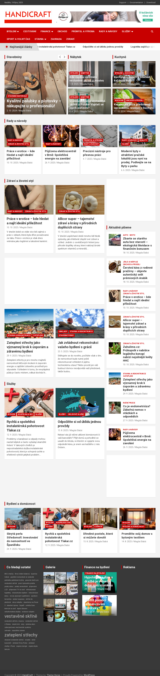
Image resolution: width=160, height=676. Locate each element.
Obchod (62, 31)
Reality (143, 140)
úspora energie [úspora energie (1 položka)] (21, 646)
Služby (126, 31)
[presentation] (60, 57)
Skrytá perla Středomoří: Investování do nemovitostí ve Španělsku (22, 539)
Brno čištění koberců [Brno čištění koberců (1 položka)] (22, 574)
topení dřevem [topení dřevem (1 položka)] (22, 609)
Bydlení (11, 31)
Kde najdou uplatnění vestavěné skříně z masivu (87, 78)
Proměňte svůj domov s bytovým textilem (137, 535)
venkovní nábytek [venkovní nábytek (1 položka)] (28, 612)
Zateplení (38, 335)
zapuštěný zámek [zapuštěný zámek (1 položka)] (18, 631)
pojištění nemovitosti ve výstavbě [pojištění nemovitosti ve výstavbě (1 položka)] (22, 577)
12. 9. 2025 (12, 435)
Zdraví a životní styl (18, 144)
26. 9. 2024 (89, 612)
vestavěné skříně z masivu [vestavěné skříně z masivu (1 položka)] (14, 621)
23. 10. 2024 (119, 84)
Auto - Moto (129, 235)
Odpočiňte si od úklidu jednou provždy (110, 46)
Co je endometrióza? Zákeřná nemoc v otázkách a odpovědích (136, 411)
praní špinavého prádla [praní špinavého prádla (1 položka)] (26, 583)
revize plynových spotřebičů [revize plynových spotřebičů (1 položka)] (20, 596)
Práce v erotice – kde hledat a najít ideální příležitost (21, 154)
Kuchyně (120, 57)
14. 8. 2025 (127, 541)
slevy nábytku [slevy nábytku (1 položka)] (17, 602)
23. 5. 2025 (63, 351)
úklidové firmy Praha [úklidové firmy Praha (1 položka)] (20, 643)
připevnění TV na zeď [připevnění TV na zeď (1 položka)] (17, 590)
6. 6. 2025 (74, 111)
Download (151, 2)
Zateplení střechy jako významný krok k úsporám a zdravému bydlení (27, 347)
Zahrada (56, 39)
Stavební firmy (66, 335)
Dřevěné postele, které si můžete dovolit (98, 535)
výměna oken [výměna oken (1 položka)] (30, 624)
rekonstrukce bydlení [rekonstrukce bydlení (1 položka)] (19, 593)
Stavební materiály (17, 96)
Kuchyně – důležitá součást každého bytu (132, 78)
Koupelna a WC (25, 414)
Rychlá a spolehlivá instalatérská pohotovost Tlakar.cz (53, 46)
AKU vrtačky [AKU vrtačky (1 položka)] (8, 574)
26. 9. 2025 (50, 162)
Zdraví (70, 39)
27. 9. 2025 (128, 420)
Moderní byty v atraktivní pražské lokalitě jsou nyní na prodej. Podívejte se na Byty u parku (136, 158)
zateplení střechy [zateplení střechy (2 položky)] (20, 635)
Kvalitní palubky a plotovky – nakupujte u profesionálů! (34, 103)
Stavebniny (14, 57)
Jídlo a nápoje (130, 262)
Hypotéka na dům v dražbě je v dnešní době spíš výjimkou (98, 581)
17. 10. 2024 (119, 111)
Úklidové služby (76, 414)
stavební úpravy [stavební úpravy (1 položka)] (12, 605)
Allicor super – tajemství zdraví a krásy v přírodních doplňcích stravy (77, 223)
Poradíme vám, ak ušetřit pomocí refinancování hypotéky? (97, 602)
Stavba (39, 39)
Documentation (136, 2)
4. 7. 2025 (87, 159)
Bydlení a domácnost (21, 504)
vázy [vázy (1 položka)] (22, 624)
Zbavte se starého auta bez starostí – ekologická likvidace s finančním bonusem (137, 243)
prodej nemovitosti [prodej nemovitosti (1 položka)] (21, 586)
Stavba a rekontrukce (19, 335)
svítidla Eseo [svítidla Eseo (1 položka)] (30, 605)
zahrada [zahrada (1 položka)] (7, 631)
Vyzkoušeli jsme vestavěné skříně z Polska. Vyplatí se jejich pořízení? (87, 104)
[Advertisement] (54, 281)
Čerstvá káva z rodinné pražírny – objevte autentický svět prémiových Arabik (138, 273)
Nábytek (75, 57)
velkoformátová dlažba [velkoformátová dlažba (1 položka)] (12, 612)
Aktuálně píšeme (120, 227)
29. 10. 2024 (90, 589)
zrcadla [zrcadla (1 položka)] (27, 640)
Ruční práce (129, 403)
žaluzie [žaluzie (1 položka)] (7, 649)
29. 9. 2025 (12, 355)
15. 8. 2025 (63, 430)
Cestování (29, 31)
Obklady (63, 331)
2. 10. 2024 (12, 110)
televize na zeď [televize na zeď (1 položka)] (10, 609)
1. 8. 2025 (74, 84)
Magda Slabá (25, 110)
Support (122, 2)
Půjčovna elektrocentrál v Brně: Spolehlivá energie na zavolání (60, 154)
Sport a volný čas (18, 39)
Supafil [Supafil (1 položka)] (21, 605)
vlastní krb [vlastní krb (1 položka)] (16, 624)
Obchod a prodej (134, 100)
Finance (45, 31)
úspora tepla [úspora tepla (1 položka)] (33, 646)
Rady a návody (108, 31)
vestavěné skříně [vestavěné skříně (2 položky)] (20, 616)
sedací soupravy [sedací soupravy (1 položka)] (18, 599)
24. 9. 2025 (12, 549)
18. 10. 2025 (128, 252)
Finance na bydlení (97, 567)
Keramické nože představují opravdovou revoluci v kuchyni (134, 106)
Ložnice (98, 527)
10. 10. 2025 (12, 162)
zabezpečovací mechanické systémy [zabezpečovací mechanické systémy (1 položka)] (17, 627)
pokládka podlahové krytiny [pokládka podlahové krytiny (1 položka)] (14, 580)
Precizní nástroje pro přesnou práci (97, 153)
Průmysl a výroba (83, 31)
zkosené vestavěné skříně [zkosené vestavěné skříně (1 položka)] (14, 640)
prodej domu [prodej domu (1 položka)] (8, 586)
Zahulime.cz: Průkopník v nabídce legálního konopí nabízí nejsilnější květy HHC (138, 353)
